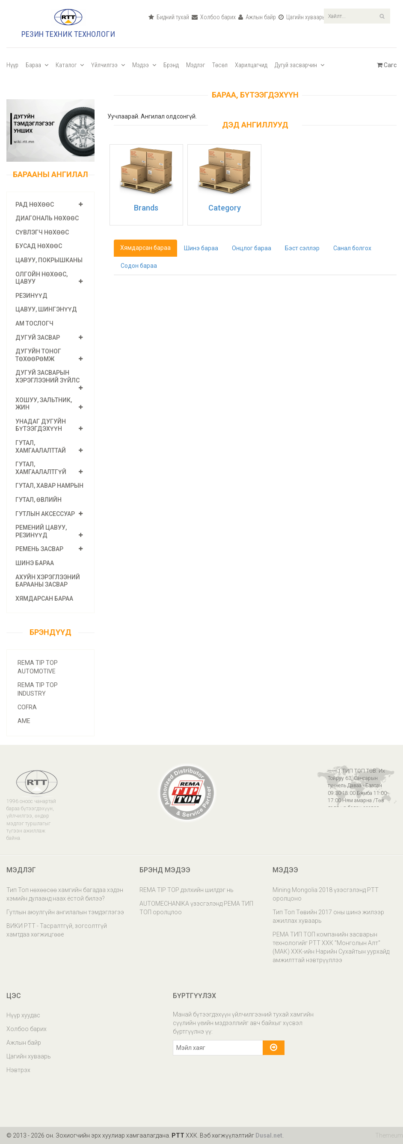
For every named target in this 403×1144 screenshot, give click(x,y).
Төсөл (220, 65)
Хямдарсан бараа (44, 598)
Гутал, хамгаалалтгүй (40, 468)
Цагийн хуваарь (302, 17)
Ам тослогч (34, 323)
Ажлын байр (257, 17)
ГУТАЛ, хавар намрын (49, 485)
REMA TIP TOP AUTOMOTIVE (38, 667)
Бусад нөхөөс (38, 246)
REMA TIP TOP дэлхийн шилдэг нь (186, 889)
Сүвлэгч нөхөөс (42, 232)
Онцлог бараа (251, 248)
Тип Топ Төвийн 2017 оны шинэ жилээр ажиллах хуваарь (328, 916)
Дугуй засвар (37, 337)
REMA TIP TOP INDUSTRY (38, 689)
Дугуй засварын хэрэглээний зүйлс (47, 376)
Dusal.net (268, 1135)
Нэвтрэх (18, 1070)
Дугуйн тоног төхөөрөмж (38, 355)
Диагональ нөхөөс (47, 218)
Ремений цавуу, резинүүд (41, 531)
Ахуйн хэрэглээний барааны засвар (47, 581)
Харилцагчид (251, 65)
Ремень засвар (39, 548)
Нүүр (12, 65)
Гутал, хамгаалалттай (40, 446)
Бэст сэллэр (302, 248)
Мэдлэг (195, 65)
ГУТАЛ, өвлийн (38, 499)
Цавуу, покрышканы (49, 260)
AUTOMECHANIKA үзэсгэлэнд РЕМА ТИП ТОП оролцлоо (196, 908)
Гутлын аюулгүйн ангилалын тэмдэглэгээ (65, 912)
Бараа (37, 65)
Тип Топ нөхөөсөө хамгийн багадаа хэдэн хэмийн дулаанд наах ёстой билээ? (64, 894)
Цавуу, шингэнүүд (46, 309)
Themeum (389, 1135)
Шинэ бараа (34, 563)
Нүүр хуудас (23, 1015)
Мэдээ (144, 65)
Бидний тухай (168, 17)
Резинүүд (31, 295)
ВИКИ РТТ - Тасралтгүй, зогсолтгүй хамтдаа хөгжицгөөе (56, 930)
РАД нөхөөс (34, 204)
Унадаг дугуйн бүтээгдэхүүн (40, 425)
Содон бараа (139, 265)
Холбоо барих (214, 17)
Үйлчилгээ (108, 65)
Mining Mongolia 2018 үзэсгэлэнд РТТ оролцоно (326, 894)
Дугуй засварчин (299, 65)
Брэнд (171, 65)
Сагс (387, 65)
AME (24, 720)
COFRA (27, 707)
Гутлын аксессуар (45, 513)
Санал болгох (352, 248)
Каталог (70, 65)
